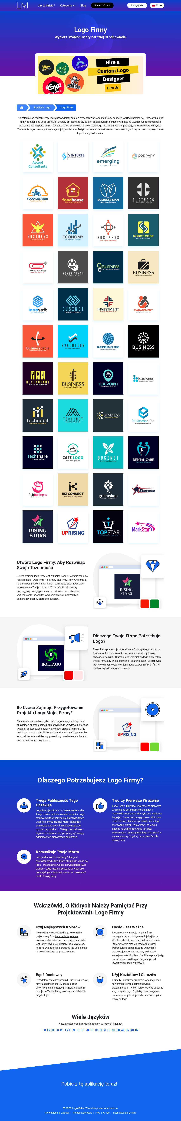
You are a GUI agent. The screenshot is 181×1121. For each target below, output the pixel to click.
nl (74, 1030)
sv (136, 1030)
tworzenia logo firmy (66, 936)
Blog (83, 5)
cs (97, 1030)
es (57, 1030)
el (78, 1030)
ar (123, 1030)
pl (155, 5)
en (44, 1030)
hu (118, 1030)
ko (113, 1030)
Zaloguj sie (137, 5)
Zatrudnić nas (102, 5)
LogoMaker (78, 1108)
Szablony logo (41, 107)
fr (48, 1030)
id (101, 1030)
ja (87, 1030)
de (53, 1030)
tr (66, 1030)
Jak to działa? (46, 5)
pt (83, 1030)
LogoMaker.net (49, 121)
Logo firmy (66, 107)
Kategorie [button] (66, 5)
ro (132, 1030)
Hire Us (113, 87)
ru (61, 1030)
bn (127, 1030)
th (108, 1030)
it (70, 1030)
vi (104, 1030)
